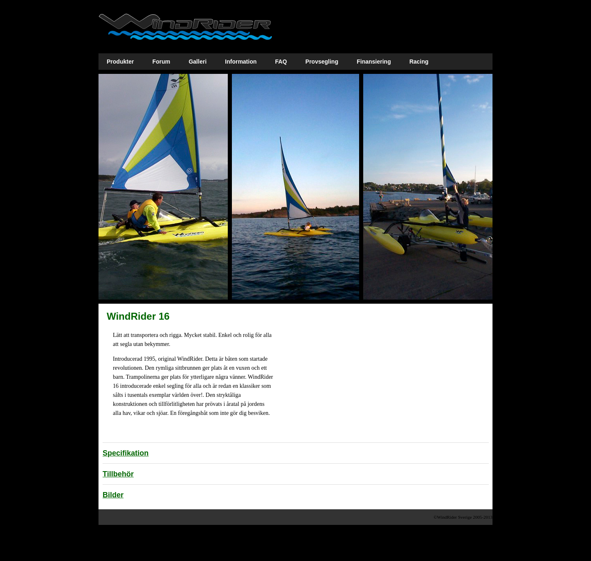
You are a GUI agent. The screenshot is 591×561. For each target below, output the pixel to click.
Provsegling (321, 61)
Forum (161, 61)
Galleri (198, 61)
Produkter (120, 61)
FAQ (281, 61)
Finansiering (374, 61)
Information (241, 61)
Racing (418, 61)
